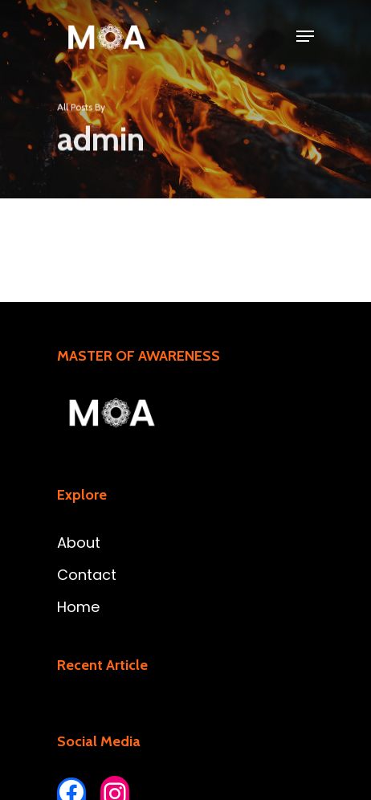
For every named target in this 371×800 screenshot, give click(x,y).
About (78, 543)
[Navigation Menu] (305, 36)
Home (78, 607)
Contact (86, 575)
